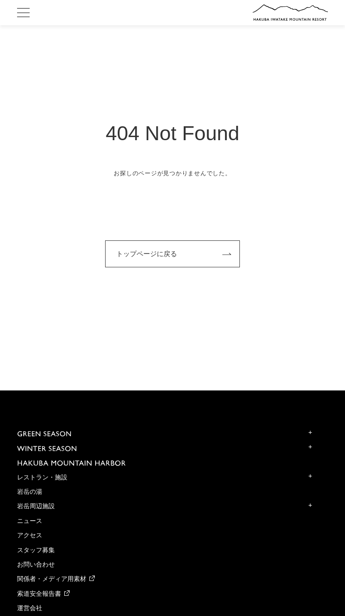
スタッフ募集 (36, 550)
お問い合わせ (36, 564)
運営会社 (29, 608)
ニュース (29, 521)
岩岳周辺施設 (36, 506)
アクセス (29, 535)
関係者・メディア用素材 (51, 579)
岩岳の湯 (29, 491)
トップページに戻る (146, 253)
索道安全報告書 (39, 593)
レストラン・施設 (42, 477)
